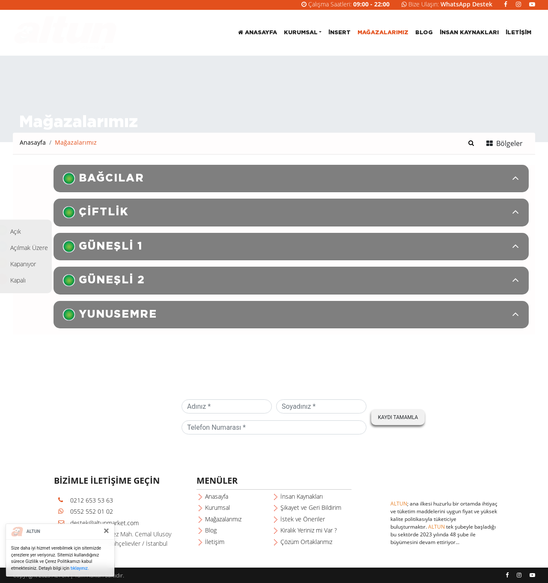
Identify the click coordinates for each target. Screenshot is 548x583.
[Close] (106, 531)
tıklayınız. (80, 568)
